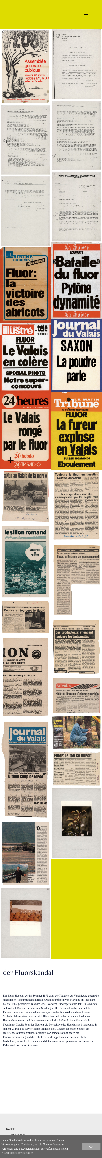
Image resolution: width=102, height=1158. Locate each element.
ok (91, 1146)
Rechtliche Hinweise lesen (18, 1152)
